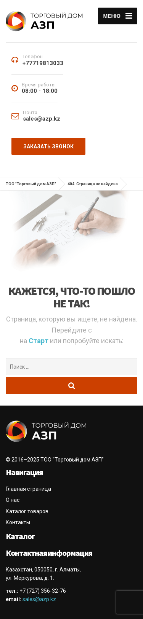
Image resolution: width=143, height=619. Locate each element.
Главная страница (28, 489)
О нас (12, 500)
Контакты (18, 522)
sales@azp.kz (39, 599)
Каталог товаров (27, 511)
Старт (39, 341)
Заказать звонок (48, 146)
